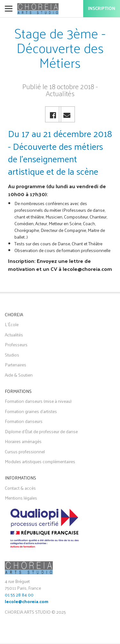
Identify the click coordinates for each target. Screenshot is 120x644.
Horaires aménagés (23, 441)
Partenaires (15, 365)
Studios (12, 355)
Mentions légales (21, 498)
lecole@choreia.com (26, 602)
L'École (12, 324)
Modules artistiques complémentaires (40, 461)
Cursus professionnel (25, 452)
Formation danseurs (24, 421)
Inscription (101, 8)
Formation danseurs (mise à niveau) (38, 401)
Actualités (14, 335)
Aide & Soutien (19, 375)
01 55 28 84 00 (19, 595)
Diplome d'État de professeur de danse (41, 431)
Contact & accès (20, 488)
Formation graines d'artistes (31, 411)
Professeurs (16, 345)
